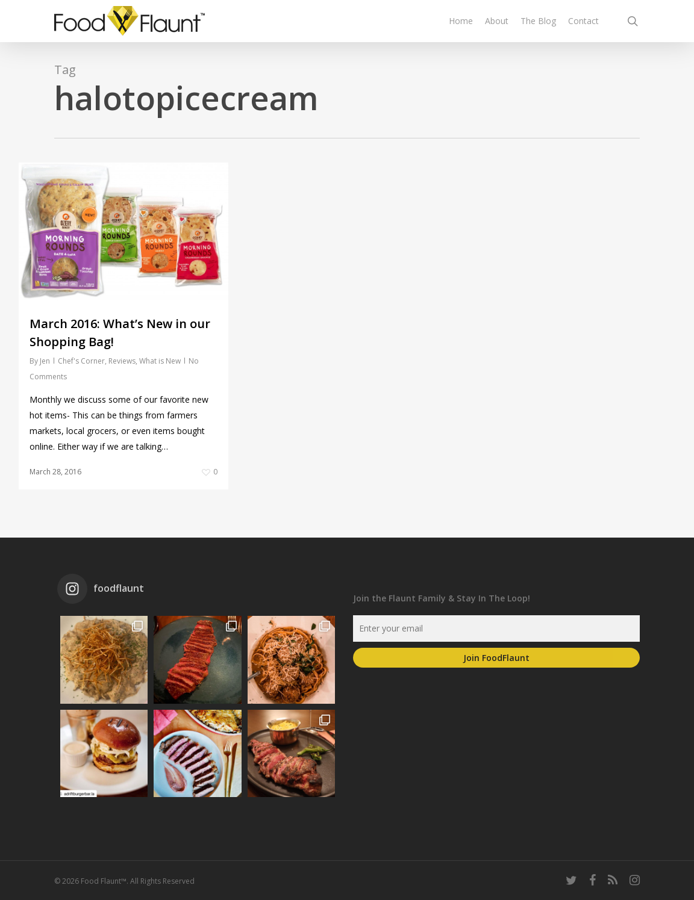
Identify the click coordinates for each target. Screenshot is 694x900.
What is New (160, 361)
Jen (45, 361)
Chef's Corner (81, 361)
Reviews (122, 361)
